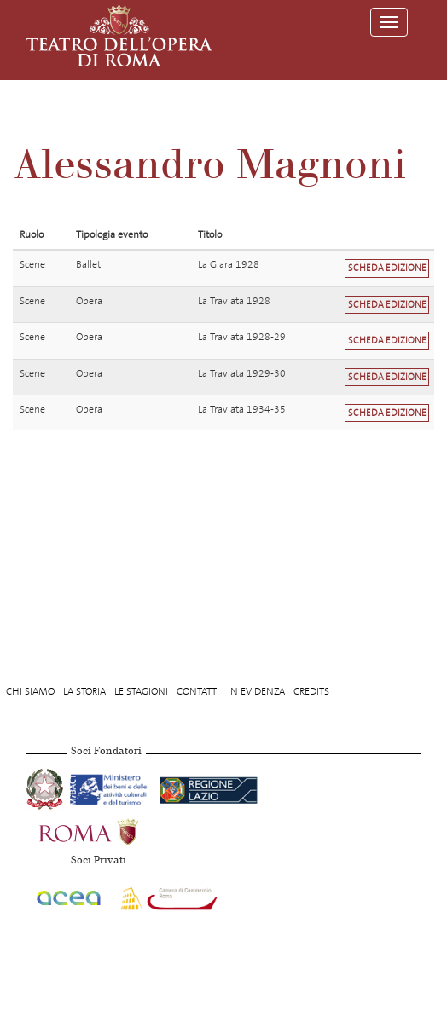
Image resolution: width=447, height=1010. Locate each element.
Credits (311, 691)
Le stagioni (141, 691)
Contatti (198, 691)
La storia (84, 691)
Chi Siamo (30, 691)
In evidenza (256, 691)
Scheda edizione (387, 268)
